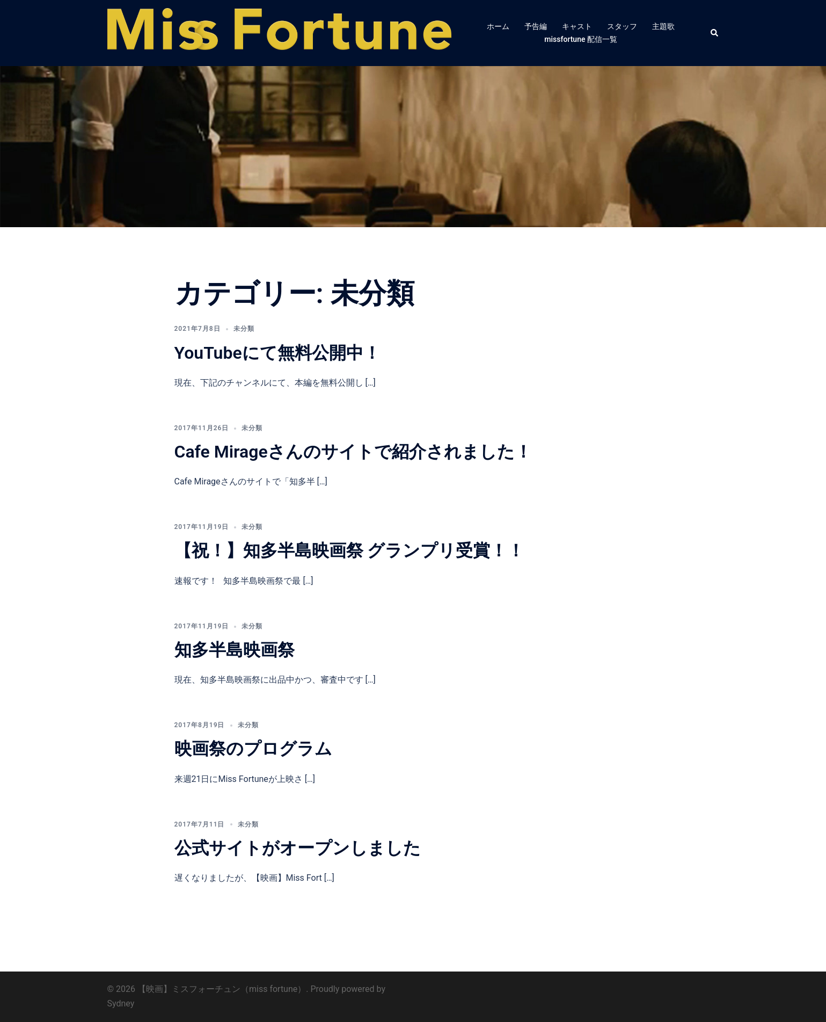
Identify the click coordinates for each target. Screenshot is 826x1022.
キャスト (577, 26)
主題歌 (663, 26)
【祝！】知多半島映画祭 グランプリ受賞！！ (349, 550)
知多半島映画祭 (234, 650)
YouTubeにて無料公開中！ (277, 353)
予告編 (535, 26)
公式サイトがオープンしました (297, 848)
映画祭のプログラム (253, 748)
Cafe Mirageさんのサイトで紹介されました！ (353, 451)
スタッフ (622, 26)
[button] (715, 32)
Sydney (121, 1003)
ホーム (498, 26)
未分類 (243, 328)
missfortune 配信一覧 (580, 39)
